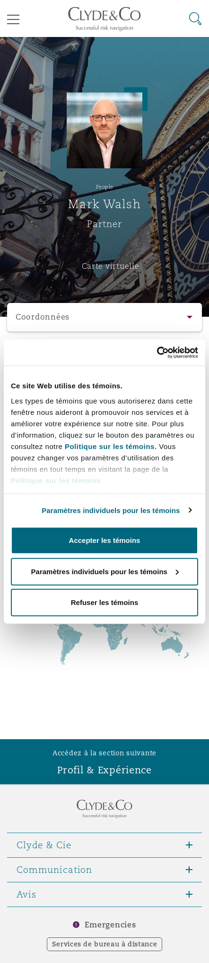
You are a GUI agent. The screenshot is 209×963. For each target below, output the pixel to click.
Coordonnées (43, 317)
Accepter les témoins (104, 540)
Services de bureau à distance (104, 944)
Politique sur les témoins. (111, 446)
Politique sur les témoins (56, 480)
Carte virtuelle (110, 266)
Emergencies (110, 925)
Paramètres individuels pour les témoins (111, 510)
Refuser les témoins (105, 602)
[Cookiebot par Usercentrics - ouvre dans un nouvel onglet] (156, 352)
